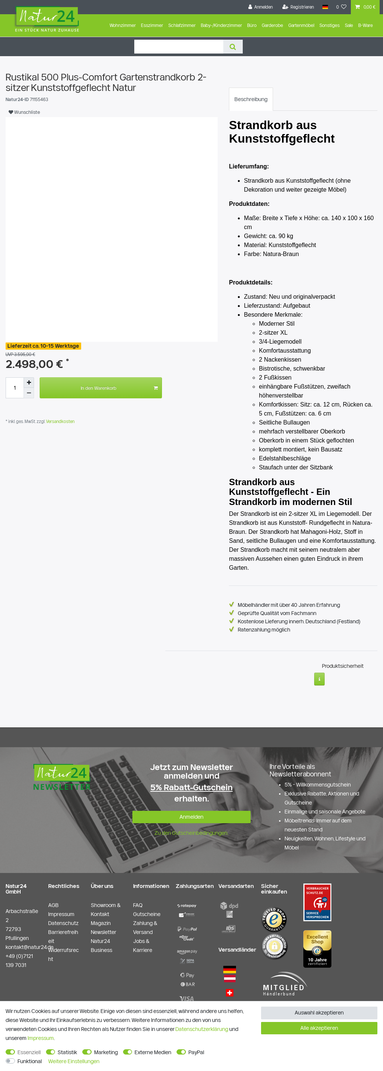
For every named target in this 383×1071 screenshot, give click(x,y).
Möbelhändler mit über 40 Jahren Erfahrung (289, 605)
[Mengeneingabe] (15, 387)
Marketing (106, 1052)
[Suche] (232, 47)
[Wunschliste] (341, 7)
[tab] (251, 99)
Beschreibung (251, 99)
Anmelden (191, 814)
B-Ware (365, 25)
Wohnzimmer (123, 25)
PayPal (196, 1052)
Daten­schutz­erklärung (201, 1029)
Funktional (30, 1061)
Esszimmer (152, 25)
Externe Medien (153, 1052)
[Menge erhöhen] (29, 382)
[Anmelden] (260, 7)
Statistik (67, 1052)
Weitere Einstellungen (73, 1061)
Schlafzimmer (182, 25)
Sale (349, 25)
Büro (252, 25)
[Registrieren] (298, 7)
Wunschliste (24, 112)
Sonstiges (329, 25)
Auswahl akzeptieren (319, 1013)
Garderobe (272, 25)
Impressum (41, 1038)
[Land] (325, 7)
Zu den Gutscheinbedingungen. (191, 831)
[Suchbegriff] (178, 47)
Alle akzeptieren (319, 1028)
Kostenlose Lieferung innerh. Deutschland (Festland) (299, 621)
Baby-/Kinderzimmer (221, 25)
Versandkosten (59, 421)
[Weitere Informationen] (319, 676)
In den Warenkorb (119, 388)
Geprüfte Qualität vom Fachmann (277, 613)
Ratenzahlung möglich (264, 630)
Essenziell (29, 1052)
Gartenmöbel (301, 25)
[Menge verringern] (29, 393)
